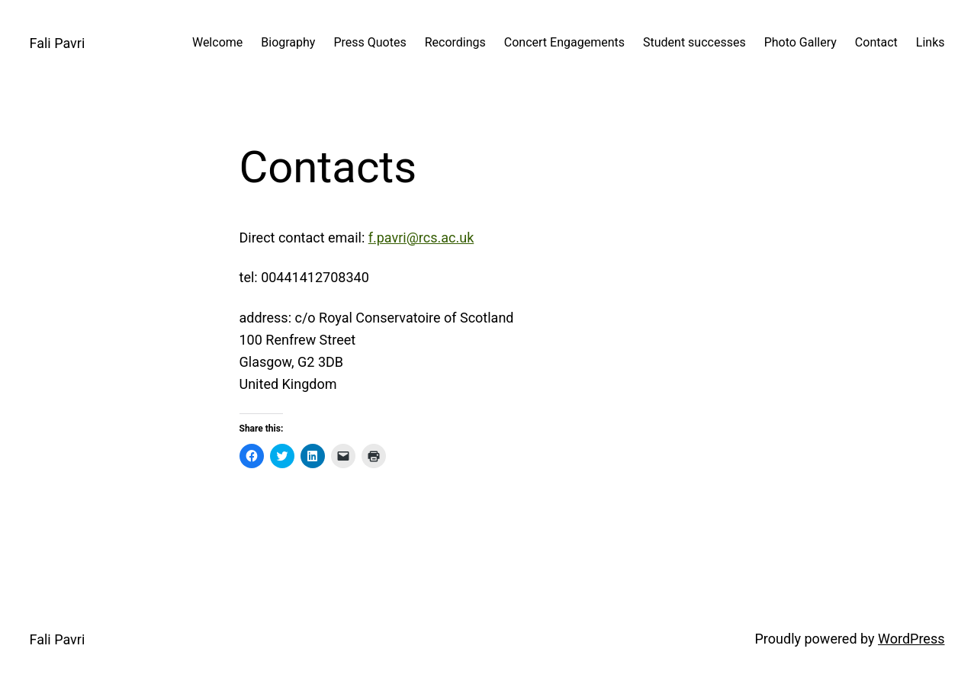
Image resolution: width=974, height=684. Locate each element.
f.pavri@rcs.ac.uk (421, 238)
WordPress (911, 639)
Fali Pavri (57, 43)
